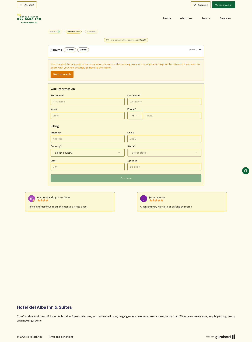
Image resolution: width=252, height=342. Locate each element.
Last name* (134, 95)
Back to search (62, 74)
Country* (56, 146)
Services (225, 18)
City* (54, 160)
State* (131, 146)
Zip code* (133, 160)
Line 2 (130, 132)
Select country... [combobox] (87, 152)
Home (167, 18)
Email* (54, 109)
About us (186, 18)
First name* (57, 95)
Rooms (206, 18)
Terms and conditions (60, 336)
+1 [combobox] (135, 115)
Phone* (131, 109)
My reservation (223, 4)
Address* (56, 132)
